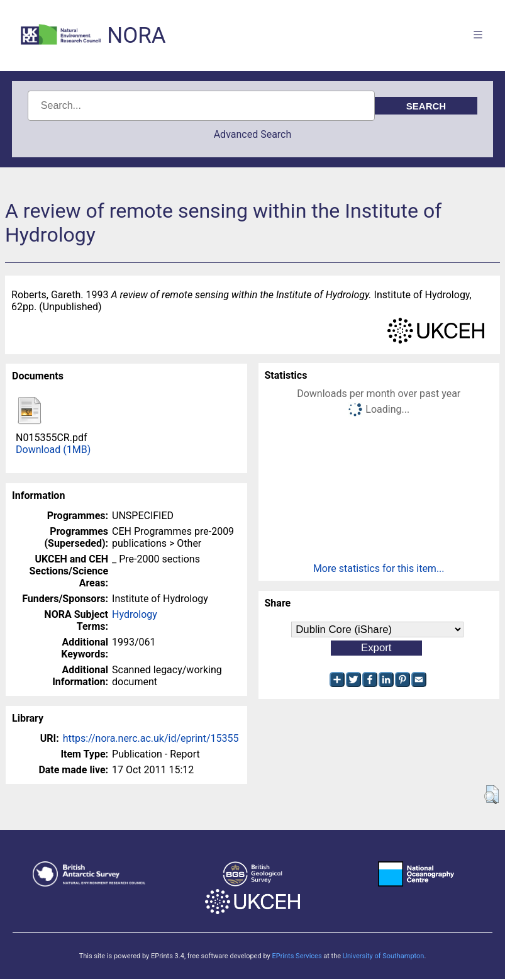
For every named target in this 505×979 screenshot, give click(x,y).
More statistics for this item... (379, 568)
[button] (491, 794)
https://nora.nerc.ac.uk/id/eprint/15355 (151, 738)
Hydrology (134, 614)
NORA (136, 35)
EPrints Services (296, 956)
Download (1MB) (53, 450)
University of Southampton (384, 956)
